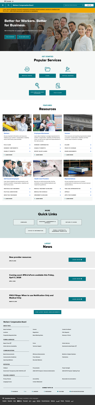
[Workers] (17, 122)
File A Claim (17, 145)
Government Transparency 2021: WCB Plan (14, 370)
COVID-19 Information (35, 230)
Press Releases (36, 357)
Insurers (67, 133)
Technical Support (37, 346)
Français (67, 401)
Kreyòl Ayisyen (46, 401)
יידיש (30, 401)
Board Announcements (8, 354)
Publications (65, 357)
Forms (34, 343)
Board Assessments (78, 151)
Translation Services (10, 398)
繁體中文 (19, 401)
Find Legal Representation (78, 188)
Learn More (8, 155)
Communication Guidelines (9, 357)
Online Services (66, 343)
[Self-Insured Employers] (17, 168)
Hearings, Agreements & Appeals (47, 222)
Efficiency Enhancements (39, 354)
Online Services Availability (10, 346)
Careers (35, 329)
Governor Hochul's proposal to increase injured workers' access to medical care (35, 9)
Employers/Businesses (41, 133)
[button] (3, 5)
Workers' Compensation (47, 145)
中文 (14, 401)
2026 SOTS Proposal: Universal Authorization (44, 370)
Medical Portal (27, 75)
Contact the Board (66, 329)
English (4, 401)
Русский (25, 401)
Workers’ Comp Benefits (17, 148)
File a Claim (58, 92)
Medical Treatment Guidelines (47, 188)
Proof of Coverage (78, 148)
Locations (5, 332)
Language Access (7, 381)
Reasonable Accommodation (69, 378)
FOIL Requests (65, 332)
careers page (21, 30)
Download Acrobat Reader (69, 346)
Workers (6, 133)
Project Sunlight (66, 368)
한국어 (38, 401)
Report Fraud (7, 343)
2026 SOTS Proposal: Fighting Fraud (71, 370)
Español (10, 401)
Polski (62, 401)
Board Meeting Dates (38, 335)
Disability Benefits (17, 151)
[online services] (74, 5)
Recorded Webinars (37, 360)
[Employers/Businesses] (47, 122)
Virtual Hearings (68, 75)
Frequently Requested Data (9, 335)
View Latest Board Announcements (47, 312)
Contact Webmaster (37, 381)
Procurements (36, 368)
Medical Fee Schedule (47, 192)
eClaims (78, 145)
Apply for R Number (78, 195)
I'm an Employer (24, 36)
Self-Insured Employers (11, 179)
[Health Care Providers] (47, 168)
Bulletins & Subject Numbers (69, 354)
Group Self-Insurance (17, 195)
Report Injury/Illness (47, 151)
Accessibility (36, 378)
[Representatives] (78, 168)
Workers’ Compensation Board (23, 5)
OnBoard (24, 222)
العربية (57, 401)
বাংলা (34, 401)
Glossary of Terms (66, 335)
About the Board (7, 329)
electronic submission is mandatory (24, 11)
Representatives (70, 179)
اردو (72, 401)
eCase (47, 75)
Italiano (53, 401)
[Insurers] (78, 122)
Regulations (36, 332)
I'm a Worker (10, 36)
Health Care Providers (41, 179)
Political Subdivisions (17, 192)
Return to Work (71, 222)
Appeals (78, 192)
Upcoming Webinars (8, 360)
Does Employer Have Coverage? (37, 93)
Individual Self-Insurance (17, 188)
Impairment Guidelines (47, 195)
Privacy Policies (7, 378)
